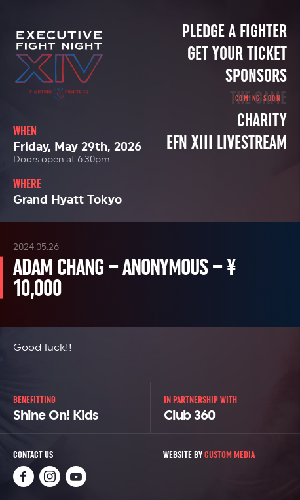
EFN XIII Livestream (226, 143)
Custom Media (229, 454)
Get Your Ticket (237, 54)
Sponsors (256, 76)
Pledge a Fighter (234, 31)
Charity (262, 120)
